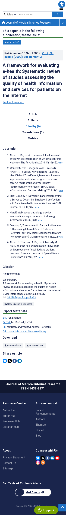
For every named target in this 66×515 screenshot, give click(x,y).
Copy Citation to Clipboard (18, 304)
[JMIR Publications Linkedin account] (52, 458)
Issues (40, 430)
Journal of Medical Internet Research (26, 22)
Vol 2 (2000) (29, 55)
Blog (38, 435)
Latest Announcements (45, 412)
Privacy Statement (14, 457)
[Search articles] (57, 14)
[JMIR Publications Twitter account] (42, 458)
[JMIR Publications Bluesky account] (38, 458)
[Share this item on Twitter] (10, 361)
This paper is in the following (23, 33)
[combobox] (34, 14)
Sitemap (8, 468)
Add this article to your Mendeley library (24, 331)
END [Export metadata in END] (5, 317)
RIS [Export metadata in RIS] (5, 326)
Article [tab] (33, 114)
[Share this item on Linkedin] (19, 361)
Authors (40, 419)
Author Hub (9, 410)
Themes (41, 424)
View (60, 163)
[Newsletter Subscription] (33, 492)
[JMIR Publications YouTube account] (57, 458)
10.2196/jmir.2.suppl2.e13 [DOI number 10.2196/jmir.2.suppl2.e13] (21, 297)
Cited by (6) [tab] (33, 126)
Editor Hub (9, 415)
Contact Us (9, 463)
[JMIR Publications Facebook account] (47, 458)
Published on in (29, 55)
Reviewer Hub (11, 421)
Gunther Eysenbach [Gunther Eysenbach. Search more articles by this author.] (13, 102)
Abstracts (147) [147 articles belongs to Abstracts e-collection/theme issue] (12, 42)
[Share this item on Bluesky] (5, 361)
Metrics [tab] (33, 138)
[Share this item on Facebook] (14, 361)
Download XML (35, 345)
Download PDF (13, 345)
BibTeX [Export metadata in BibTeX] (7, 322)
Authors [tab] (33, 120)
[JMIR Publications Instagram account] (38, 462)
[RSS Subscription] (43, 462)
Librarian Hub (11, 426)
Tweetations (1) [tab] (33, 132)
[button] (62, 4)
